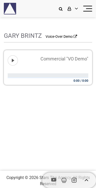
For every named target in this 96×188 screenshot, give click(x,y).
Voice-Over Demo (61, 36)
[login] (72, 8)
